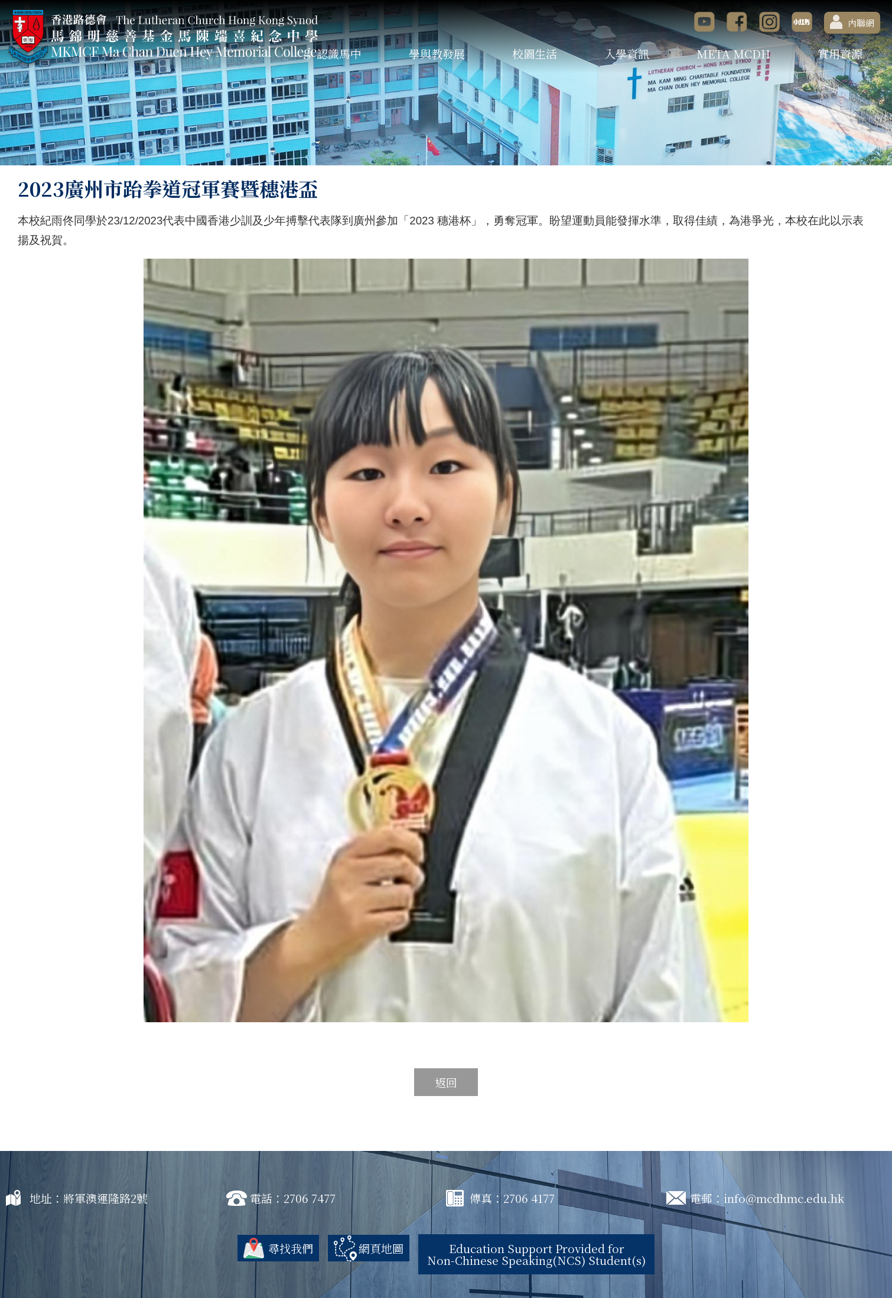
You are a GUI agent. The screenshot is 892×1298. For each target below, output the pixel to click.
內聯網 (852, 22)
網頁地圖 (381, 1248)
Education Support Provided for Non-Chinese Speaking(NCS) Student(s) (536, 1254)
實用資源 (840, 53)
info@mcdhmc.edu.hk (784, 1198)
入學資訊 (626, 53)
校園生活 (534, 53)
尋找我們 (290, 1248)
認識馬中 (339, 53)
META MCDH (733, 53)
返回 (446, 1082)
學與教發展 (437, 53)
